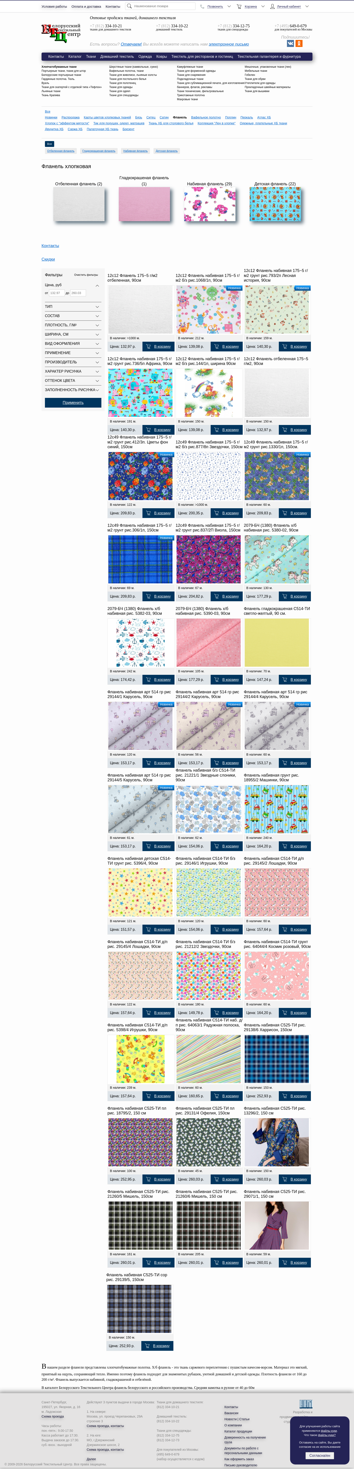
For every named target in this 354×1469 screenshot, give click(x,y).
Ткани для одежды (121, 87)
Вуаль (45, 83)
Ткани (91, 56)
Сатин (164, 117)
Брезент (129, 129)
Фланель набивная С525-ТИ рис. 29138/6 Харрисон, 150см (275, 1027)
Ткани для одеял (119, 91)
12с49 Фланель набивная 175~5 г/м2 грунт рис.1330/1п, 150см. (276, 444)
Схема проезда (53, 1416)
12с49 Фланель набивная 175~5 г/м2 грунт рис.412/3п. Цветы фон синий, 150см (139, 442)
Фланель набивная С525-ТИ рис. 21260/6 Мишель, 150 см (207, 1194)
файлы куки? (327, 1435)
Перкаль (246, 117)
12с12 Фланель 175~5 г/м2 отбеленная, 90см (132, 278)
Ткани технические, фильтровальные (200, 91)
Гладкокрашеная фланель (98, 151)
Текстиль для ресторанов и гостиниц (202, 56)
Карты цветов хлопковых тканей (107, 117)
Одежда (145, 56)
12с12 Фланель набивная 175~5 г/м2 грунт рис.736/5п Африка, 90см (139, 361)
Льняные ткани (51, 91)
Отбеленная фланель (61, 151)
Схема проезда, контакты (105, 1426)
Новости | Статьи (236, 1419)
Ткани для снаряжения (191, 75)
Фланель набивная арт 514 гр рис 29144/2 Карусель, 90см (207, 694)
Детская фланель (167, 151)
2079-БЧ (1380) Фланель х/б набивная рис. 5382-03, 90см (134, 611)
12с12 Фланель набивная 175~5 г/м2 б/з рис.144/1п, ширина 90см (208, 361)
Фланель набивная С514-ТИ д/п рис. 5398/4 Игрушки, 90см (137, 1027)
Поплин (230, 117)
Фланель (61, 33)
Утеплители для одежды (260, 83)
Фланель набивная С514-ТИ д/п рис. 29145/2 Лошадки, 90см (274, 861)
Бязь (138, 117)
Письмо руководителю (240, 1465)
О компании (233, 1425)
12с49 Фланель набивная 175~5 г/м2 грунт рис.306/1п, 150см (139, 528)
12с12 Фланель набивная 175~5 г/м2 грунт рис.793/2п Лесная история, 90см (276, 275)
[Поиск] (160, 6)
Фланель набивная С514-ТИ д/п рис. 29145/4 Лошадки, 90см (137, 944)
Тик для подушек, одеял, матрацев (118, 123)
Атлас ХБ (264, 117)
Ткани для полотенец (122, 83)
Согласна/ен (319, 1455)
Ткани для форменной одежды (196, 70)
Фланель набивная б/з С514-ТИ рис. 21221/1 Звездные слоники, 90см (206, 775)
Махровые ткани (187, 99)
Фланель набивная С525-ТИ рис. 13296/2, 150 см (275, 1111)
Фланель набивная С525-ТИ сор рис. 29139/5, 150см (136, 1277)
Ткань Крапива (51, 95)
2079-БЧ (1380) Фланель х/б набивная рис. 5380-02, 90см (271, 528)
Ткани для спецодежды (123, 95)
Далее (91, 1459)
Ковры (161, 56)
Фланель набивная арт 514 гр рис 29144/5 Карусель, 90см (139, 777)
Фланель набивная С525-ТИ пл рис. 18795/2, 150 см (136, 1111)
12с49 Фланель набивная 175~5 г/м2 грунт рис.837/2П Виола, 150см (208, 528)
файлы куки (329, 1430)
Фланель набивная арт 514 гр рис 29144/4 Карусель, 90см (275, 694)
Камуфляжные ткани (190, 66)
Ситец (150, 117)
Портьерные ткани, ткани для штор (64, 70)
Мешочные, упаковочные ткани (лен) (268, 66)
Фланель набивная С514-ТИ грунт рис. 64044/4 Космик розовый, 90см (277, 944)
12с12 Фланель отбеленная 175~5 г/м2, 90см (276, 361)
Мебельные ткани (256, 70)
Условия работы (54, 6)
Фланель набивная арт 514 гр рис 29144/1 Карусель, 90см (139, 694)
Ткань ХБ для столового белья (171, 123)
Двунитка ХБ (54, 129)
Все (47, 111)
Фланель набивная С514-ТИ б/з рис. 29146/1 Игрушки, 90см (205, 861)
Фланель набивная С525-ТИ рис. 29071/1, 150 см (275, 1194)
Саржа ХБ (75, 129)
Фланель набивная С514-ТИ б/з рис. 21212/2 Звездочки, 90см (205, 944)
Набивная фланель (135, 151)
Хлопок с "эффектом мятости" (67, 123)
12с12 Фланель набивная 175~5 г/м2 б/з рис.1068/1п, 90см (208, 278)
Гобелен (250, 75)
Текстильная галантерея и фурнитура (269, 56)
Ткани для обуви (255, 79)
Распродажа (71, 117)
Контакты (113, 6)
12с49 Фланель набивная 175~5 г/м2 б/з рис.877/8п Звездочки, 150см (209, 444)
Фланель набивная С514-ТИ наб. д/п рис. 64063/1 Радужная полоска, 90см (209, 1025)
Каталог (75, 56)
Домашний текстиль (117, 56)
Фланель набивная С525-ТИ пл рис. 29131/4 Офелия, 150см (205, 1111)
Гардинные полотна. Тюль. (58, 79)
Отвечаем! (131, 44)
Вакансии (231, 1413)
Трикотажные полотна (191, 95)
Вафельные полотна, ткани (126, 70)
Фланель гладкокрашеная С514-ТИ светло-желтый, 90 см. (277, 611)
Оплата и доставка (86, 6)
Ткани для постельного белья (127, 79)
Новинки (51, 117)
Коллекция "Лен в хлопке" (216, 123)
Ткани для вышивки (257, 91)
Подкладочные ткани (190, 79)
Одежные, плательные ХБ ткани (263, 123)
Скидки (48, 259)
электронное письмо (229, 44)
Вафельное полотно (206, 117)
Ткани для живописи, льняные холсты (133, 75)
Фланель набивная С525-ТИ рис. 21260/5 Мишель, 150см (138, 1194)
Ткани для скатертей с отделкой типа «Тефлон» (72, 87)
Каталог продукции (238, 1431)
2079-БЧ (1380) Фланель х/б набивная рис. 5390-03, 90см (203, 611)
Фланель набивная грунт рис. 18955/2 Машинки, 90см (271, 777)
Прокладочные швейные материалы (268, 87)
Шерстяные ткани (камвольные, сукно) (133, 66)
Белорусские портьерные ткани (61, 75)
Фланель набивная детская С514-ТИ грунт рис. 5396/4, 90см (139, 861)
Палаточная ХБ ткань (102, 129)
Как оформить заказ (239, 1459)
